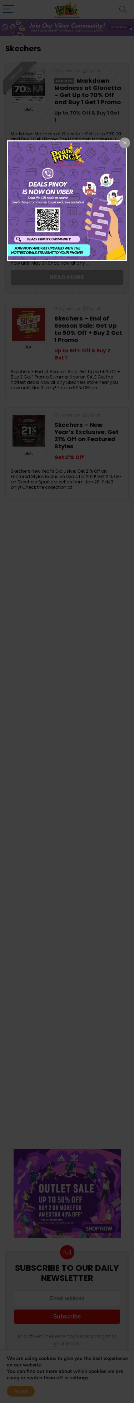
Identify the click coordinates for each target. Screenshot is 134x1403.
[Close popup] (124, 143)
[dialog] (67, 200)
